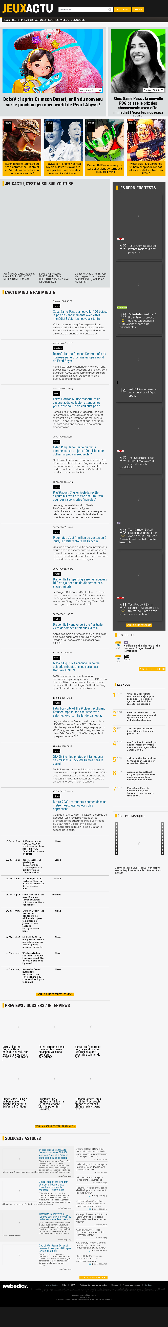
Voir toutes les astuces (93, 1277)
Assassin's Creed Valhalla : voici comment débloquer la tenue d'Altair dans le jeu (92, 1205)
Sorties (53, 20)
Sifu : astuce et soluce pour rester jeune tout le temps (92, 1180)
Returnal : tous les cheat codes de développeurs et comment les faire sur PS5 (92, 1192)
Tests (15, 20)
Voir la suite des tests (139, 625)
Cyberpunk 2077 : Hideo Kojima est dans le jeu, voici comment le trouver (92, 1234)
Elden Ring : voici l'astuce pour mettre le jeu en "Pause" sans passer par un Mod (92, 1168)
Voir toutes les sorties (152, 669)
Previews (27, 20)
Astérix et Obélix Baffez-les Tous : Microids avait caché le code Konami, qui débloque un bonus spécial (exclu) (92, 1154)
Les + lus (123, 684)
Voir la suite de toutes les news (55, 994)
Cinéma (138, 9)
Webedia (93, 1295)
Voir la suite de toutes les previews (55, 1126)
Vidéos (64, 20)
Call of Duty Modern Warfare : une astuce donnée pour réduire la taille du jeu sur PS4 (92, 1246)
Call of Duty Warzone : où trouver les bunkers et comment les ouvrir (92, 1260)
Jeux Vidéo (122, 9)
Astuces (41, 20)
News (6, 20)
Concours (78, 20)
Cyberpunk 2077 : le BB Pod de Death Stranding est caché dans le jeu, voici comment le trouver (92, 1219)
